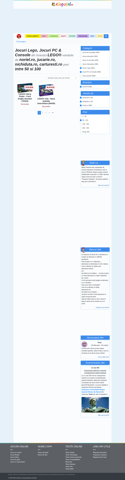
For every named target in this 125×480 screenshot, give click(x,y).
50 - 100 (85, 120)
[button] (106, 36)
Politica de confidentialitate (50, 474)
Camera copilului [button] (32, 36)
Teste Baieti (69, 469)
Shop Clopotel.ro (19, 36)
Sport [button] (44, 36)
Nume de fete (42, 455)
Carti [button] (92, 36)
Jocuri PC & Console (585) (91, 72)
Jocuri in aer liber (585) (90, 60)
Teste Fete (69, 466)
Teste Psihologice (71, 455)
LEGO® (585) (87, 87)
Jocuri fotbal (14, 457)
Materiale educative (100, 452)
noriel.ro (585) (87, 105)
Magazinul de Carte (100, 457)
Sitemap (72, 474)
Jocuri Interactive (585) (90, 64)
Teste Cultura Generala (73, 457)
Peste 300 (85, 132)
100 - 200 (85, 124)
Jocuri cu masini (15, 452)
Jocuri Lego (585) (88, 68)
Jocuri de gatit (15, 459)
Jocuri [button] (63, 36)
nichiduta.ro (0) (87, 101)
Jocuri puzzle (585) (89, 76)
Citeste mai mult (102, 307)
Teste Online (73, 446)
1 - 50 (84, 116)
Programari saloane (100, 455)
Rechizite (72, 36)
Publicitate (22, 474)
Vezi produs (25, 104)
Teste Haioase (70, 464)
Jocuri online (19, 446)
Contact (29, 474)
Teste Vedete (70, 452)
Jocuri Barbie (14, 455)
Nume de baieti (43, 452)
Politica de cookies (64, 474)
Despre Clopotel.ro (13, 474)
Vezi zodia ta (103, 357)
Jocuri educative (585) (90, 56)
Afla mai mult (103, 185)
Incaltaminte (54, 36)
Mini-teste (68, 462)
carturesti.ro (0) (87, 97)
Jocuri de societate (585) (90, 52)
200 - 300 (85, 128)
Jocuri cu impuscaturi (17, 462)
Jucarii (100, 36)
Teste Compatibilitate (72, 459)
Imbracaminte (82, 36)
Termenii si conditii (37, 474)
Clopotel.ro (62, 4)
